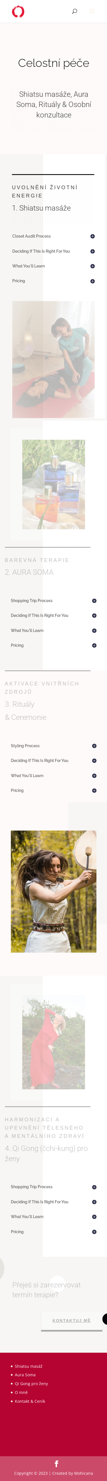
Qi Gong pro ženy (31, 1383)
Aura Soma (25, 1374)
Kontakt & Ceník (30, 1401)
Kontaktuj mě (73, 1320)
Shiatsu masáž (29, 1366)
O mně (21, 1392)
